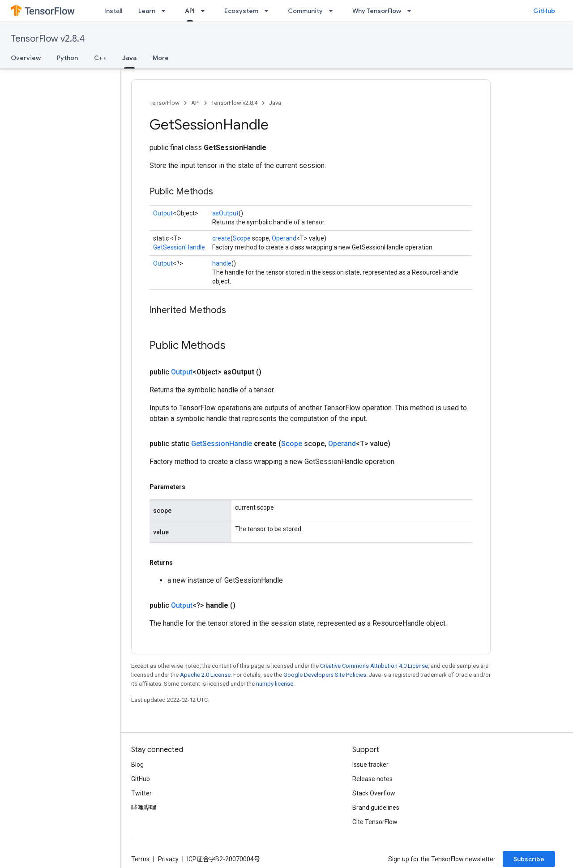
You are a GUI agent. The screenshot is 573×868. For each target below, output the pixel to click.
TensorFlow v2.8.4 (48, 38)
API (195, 102)
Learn (146, 11)
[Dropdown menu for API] (205, 10)
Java (275, 102)
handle (221, 263)
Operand (284, 238)
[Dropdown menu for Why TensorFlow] (412, 10)
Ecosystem (241, 11)
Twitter (141, 793)
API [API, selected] (190, 11)
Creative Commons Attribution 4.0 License (374, 665)
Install (113, 11)
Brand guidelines (375, 807)
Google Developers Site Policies (324, 674)
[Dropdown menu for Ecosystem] (269, 10)
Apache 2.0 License (205, 674)
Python (67, 58)
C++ (100, 58)
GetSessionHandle (179, 247)
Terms (140, 859)
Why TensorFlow (376, 11)
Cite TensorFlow (375, 821)
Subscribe (528, 859)
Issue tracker (370, 764)
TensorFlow (165, 102)
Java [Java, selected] (129, 58)
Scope (242, 238)
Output (163, 213)
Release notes (372, 778)
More (161, 58)
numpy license (274, 683)
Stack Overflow (373, 793)
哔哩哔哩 (143, 807)
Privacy (168, 859)
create (221, 238)
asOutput (225, 213)
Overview (26, 58)
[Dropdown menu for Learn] (166, 10)
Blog (137, 764)
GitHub (544, 11)
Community (305, 11)
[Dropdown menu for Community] (333, 10)
